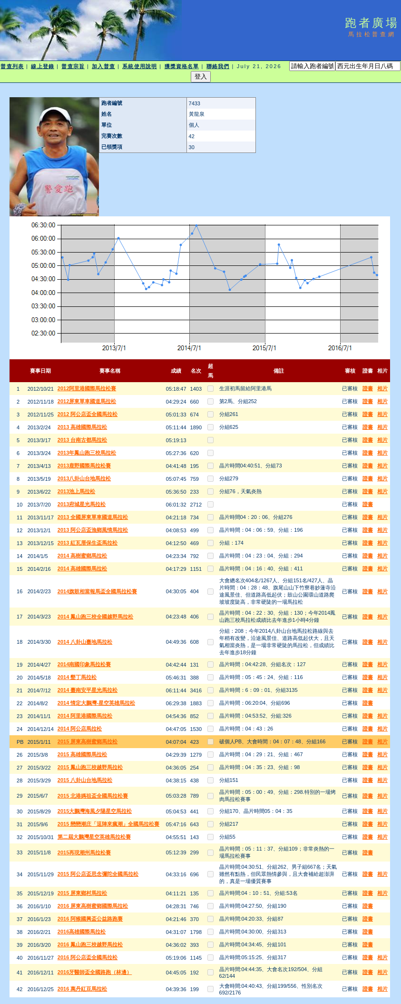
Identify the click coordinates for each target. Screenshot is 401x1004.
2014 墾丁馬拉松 (77, 677)
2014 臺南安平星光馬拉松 (88, 690)
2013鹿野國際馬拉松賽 (84, 465)
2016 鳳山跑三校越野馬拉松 (90, 944)
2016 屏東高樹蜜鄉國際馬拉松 (93, 906)
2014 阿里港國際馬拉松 (85, 716)
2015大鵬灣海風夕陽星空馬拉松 (95, 811)
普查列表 (11, 66)
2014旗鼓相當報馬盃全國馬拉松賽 (97, 591)
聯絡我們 (217, 66)
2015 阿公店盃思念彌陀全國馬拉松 (98, 874)
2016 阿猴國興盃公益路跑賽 (90, 919)
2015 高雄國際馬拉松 (83, 754)
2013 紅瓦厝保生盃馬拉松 (88, 543)
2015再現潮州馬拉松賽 (84, 852)
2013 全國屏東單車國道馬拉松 (93, 517)
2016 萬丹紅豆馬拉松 (83, 989)
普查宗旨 (72, 66)
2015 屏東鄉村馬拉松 (83, 893)
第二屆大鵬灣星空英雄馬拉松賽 (94, 837)
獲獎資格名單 (182, 66)
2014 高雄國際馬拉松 (83, 568)
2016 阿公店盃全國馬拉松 (88, 957)
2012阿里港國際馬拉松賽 (87, 388)
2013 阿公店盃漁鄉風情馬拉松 (93, 530)
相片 (382, 388)
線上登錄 (42, 66)
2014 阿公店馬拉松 (80, 728)
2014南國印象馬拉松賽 (84, 664)
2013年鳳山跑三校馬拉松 (87, 453)
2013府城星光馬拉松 (82, 504)
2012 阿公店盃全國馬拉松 (88, 414)
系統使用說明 (139, 66)
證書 (367, 388)
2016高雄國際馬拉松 (82, 931)
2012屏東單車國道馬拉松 (87, 401)
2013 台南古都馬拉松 (83, 440)
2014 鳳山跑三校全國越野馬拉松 (96, 616)
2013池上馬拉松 (76, 491)
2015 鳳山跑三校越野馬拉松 (90, 767)
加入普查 (103, 66)
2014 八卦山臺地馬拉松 (85, 642)
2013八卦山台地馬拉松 (84, 478)
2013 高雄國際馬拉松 (83, 427)
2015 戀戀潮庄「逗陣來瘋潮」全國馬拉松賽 (109, 824)
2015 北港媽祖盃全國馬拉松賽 (93, 796)
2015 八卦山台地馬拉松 (85, 780)
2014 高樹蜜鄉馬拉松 (83, 555)
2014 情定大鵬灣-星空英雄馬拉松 (96, 703)
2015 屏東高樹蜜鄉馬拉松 (88, 741)
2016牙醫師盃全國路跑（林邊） (95, 972)
